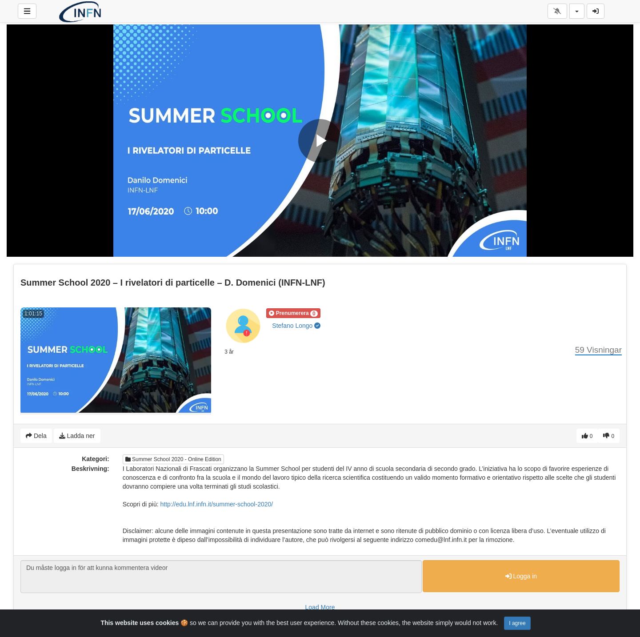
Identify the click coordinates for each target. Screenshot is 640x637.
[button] (293, 313)
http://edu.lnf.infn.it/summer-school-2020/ (216, 504)
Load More (320, 607)
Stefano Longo (296, 325)
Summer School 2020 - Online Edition (173, 459)
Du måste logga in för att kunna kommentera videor (221, 576)
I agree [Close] (517, 623)
